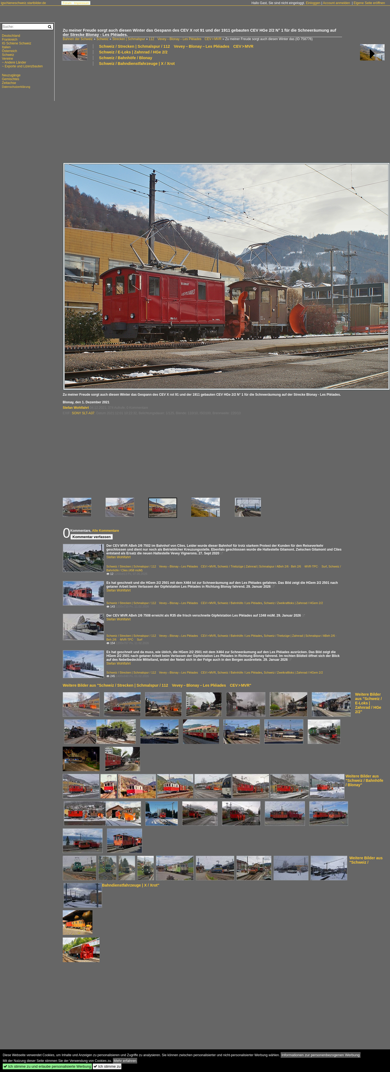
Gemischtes (10, 79)
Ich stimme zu (107, 1066)
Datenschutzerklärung (16, 86)
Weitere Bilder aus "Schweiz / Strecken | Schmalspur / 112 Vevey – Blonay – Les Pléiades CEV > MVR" (157, 685)
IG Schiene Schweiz (16, 43)
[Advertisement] (203, 114)
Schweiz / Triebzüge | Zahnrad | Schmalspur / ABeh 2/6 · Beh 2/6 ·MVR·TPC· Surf (272, 566)
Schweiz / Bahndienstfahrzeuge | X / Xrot (137, 63)
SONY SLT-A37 (83, 413)
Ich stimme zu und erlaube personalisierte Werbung (47, 1066)
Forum (67, 3)
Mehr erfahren (125, 1061)
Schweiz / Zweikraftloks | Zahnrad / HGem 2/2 (293, 603)
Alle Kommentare (105, 531)
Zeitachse (9, 83)
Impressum (81, 3)
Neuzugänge (11, 75)
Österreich (9, 51)
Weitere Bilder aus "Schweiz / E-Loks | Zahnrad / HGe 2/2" (368, 703)
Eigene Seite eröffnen (369, 3)
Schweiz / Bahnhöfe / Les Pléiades (239, 603)
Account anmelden (336, 3)
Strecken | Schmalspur (128, 39)
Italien (6, 47)
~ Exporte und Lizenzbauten (22, 66)
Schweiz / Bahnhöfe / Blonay (125, 58)
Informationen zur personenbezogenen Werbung (320, 1055)
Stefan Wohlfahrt (76, 408)
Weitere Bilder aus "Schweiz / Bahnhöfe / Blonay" (364, 780)
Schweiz (102, 39)
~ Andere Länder (14, 62)
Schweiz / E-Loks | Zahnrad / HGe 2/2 (133, 52)
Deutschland (11, 36)
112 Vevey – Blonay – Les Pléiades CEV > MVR (185, 39)
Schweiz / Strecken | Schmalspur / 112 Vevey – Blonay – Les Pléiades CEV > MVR (176, 46)
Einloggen (313, 3)
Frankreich (9, 39)
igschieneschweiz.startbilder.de (23, 3)
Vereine (7, 59)
